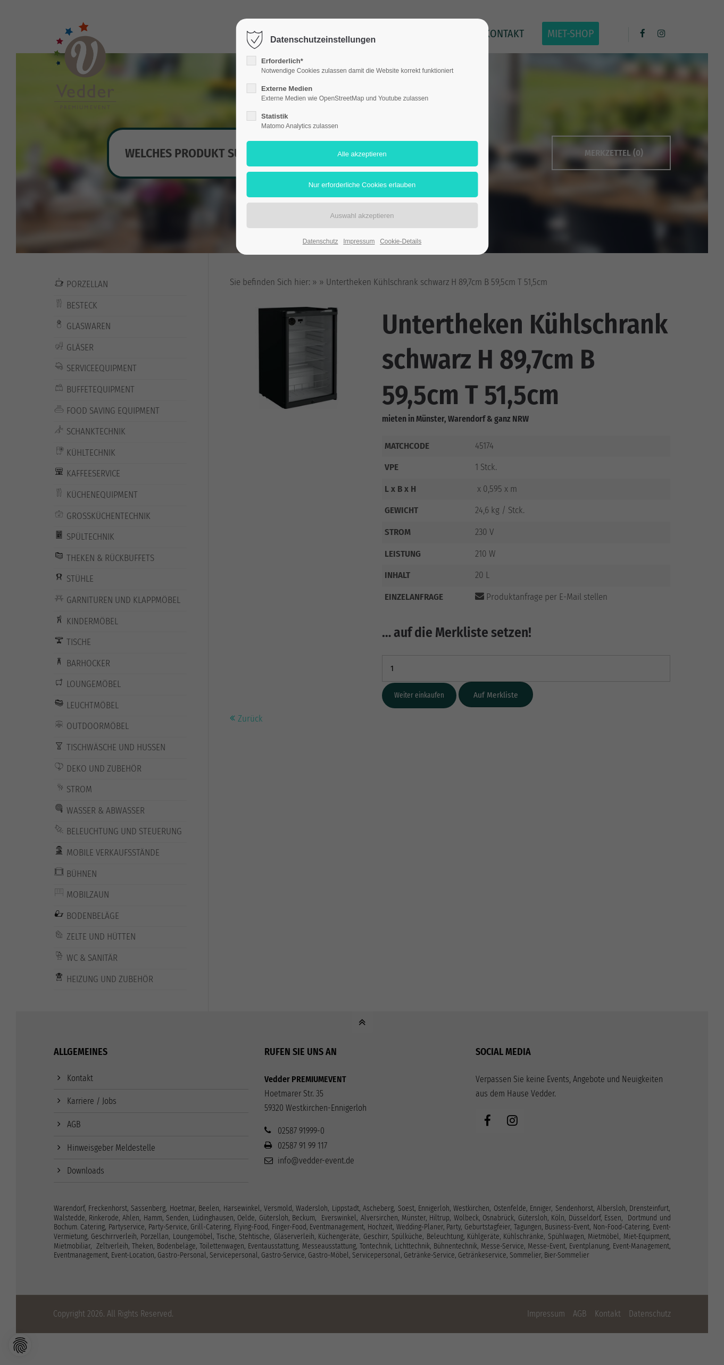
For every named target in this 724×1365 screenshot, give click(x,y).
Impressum (359, 241)
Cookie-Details (400, 241)
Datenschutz (320, 241)
